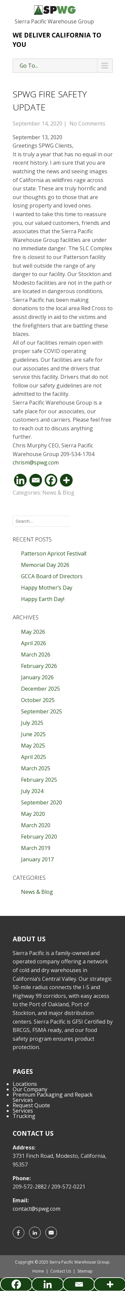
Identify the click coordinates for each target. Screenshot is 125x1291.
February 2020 (39, 836)
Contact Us (60, 1271)
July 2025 (32, 722)
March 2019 (35, 848)
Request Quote (31, 1105)
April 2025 (33, 757)
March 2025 (35, 768)
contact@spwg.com (36, 1208)
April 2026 (33, 643)
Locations (25, 1084)
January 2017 (37, 859)
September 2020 (41, 802)
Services (23, 1110)
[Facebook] (51, 480)
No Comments (87, 123)
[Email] (36, 480)
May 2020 (33, 813)
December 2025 (40, 688)
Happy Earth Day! (42, 599)
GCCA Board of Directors (52, 576)
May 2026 (33, 631)
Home (38, 1271)
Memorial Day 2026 (45, 565)
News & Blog (58, 492)
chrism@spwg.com (36, 462)
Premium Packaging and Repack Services (53, 1097)
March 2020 (35, 825)
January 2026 (37, 677)
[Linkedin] (20, 480)
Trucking (24, 1116)
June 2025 (33, 734)
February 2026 (39, 666)
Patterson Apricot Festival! (53, 553)
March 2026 (35, 654)
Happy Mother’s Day (46, 587)
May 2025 (33, 745)
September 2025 (41, 711)
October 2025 (38, 700)
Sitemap (85, 1271)
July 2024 (32, 791)
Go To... (29, 65)
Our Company (30, 1089)
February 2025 (39, 779)
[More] (66, 480)
